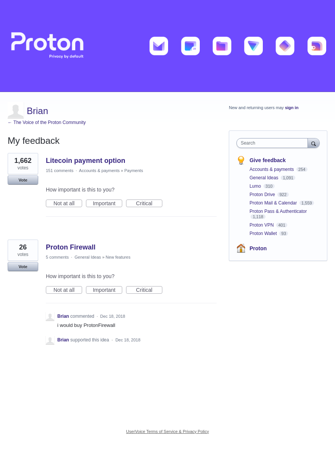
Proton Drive (262, 194)
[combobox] (273, 143)
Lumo (255, 186)
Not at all (67, 203)
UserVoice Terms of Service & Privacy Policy (167, 431)
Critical (149, 203)
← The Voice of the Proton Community (47, 122)
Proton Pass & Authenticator (278, 211)
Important (107, 203)
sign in (291, 107)
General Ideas (87, 257)
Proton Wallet (263, 233)
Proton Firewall (70, 247)
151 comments (59, 170)
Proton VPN (262, 225)
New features (118, 257)
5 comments (57, 257)
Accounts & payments (99, 170)
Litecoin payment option (85, 160)
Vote (22, 180)
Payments (133, 170)
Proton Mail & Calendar (273, 203)
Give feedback (267, 160)
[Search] (313, 143)
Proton (258, 248)
